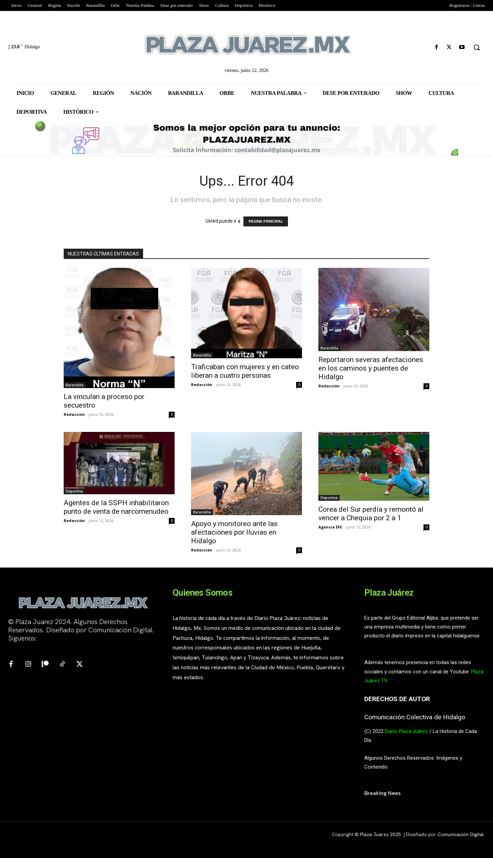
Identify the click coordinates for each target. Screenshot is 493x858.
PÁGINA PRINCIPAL (266, 221)
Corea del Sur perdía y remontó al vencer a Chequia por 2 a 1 (371, 513)
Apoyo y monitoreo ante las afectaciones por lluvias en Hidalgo (234, 532)
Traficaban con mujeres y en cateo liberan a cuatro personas (245, 371)
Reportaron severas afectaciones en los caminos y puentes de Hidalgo (370, 368)
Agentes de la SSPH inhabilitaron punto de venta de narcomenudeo (116, 507)
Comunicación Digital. (461, 834)
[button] (476, 47)
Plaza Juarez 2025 (380, 834)
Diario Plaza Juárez (406, 731)
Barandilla (75, 385)
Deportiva (74, 491)
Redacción (74, 414)
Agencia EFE (330, 527)
